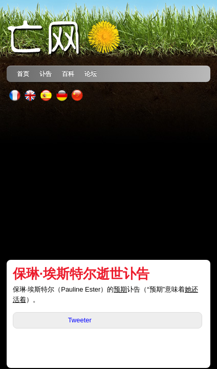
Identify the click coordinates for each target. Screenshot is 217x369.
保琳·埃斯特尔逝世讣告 (81, 273)
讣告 (45, 73)
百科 (68, 73)
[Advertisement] (109, 180)
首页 (23, 73)
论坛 (90, 73)
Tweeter (80, 320)
